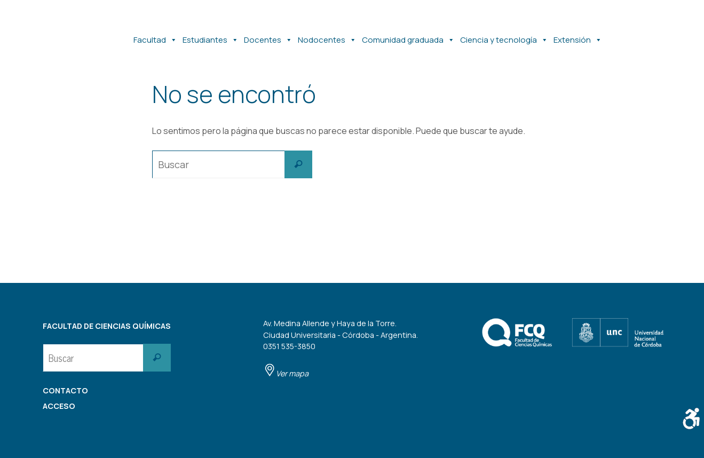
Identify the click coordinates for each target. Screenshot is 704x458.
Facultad (155, 35)
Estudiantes (211, 35)
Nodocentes (327, 35)
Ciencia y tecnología (504, 35)
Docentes (268, 35)
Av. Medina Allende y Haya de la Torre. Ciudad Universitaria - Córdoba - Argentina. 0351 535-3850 (340, 348)
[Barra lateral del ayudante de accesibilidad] (691, 418)
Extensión (577, 35)
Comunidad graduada (408, 35)
